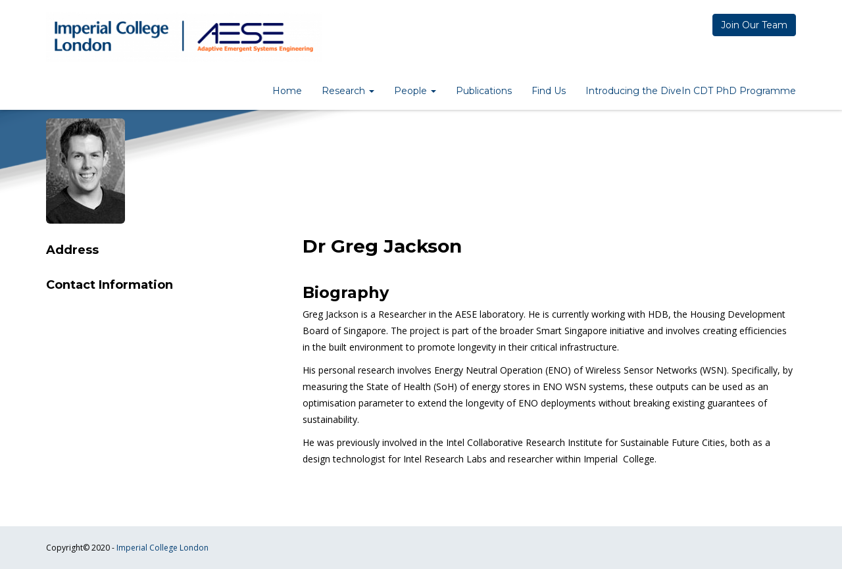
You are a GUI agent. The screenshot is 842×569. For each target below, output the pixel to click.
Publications (484, 91)
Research (348, 91)
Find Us (549, 91)
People (415, 91)
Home (287, 91)
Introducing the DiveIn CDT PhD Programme (690, 91)
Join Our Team (754, 25)
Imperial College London (162, 547)
